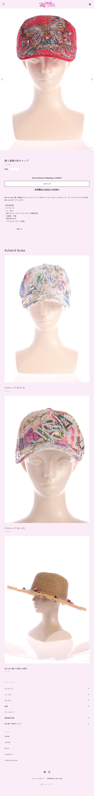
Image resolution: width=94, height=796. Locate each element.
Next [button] (91, 79)
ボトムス (8, 700)
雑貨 (6, 706)
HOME (7, 736)
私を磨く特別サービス (13, 724)
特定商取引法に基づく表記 (54, 778)
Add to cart (47, 184)
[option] (47, 79)
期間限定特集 (10, 718)
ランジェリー (10, 712)
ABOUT (8, 742)
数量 (6, 169)
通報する (19, 229)
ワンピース (9, 689)
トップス (8, 695)
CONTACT (9, 754)
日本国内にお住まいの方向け (47, 190)
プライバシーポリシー (38, 778)
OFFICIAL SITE (11, 760)
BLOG (7, 748)
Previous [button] (2, 79)
